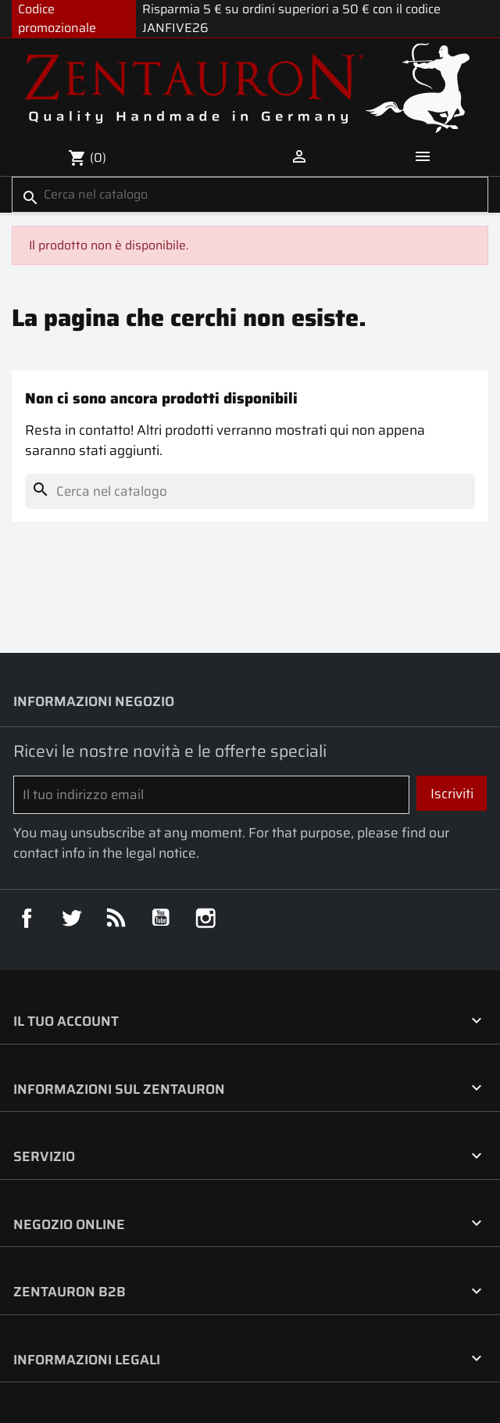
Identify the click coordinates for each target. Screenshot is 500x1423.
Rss (116, 917)
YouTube (160, 917)
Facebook (26, 917)
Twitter (71, 917)
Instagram (205, 917)
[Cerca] (250, 195)
